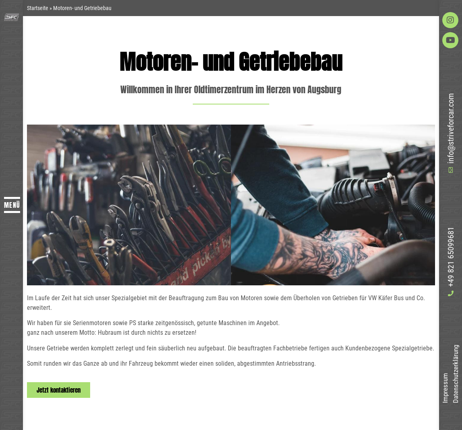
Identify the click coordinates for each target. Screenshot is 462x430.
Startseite (37, 8)
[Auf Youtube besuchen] (450, 40)
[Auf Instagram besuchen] (450, 20)
